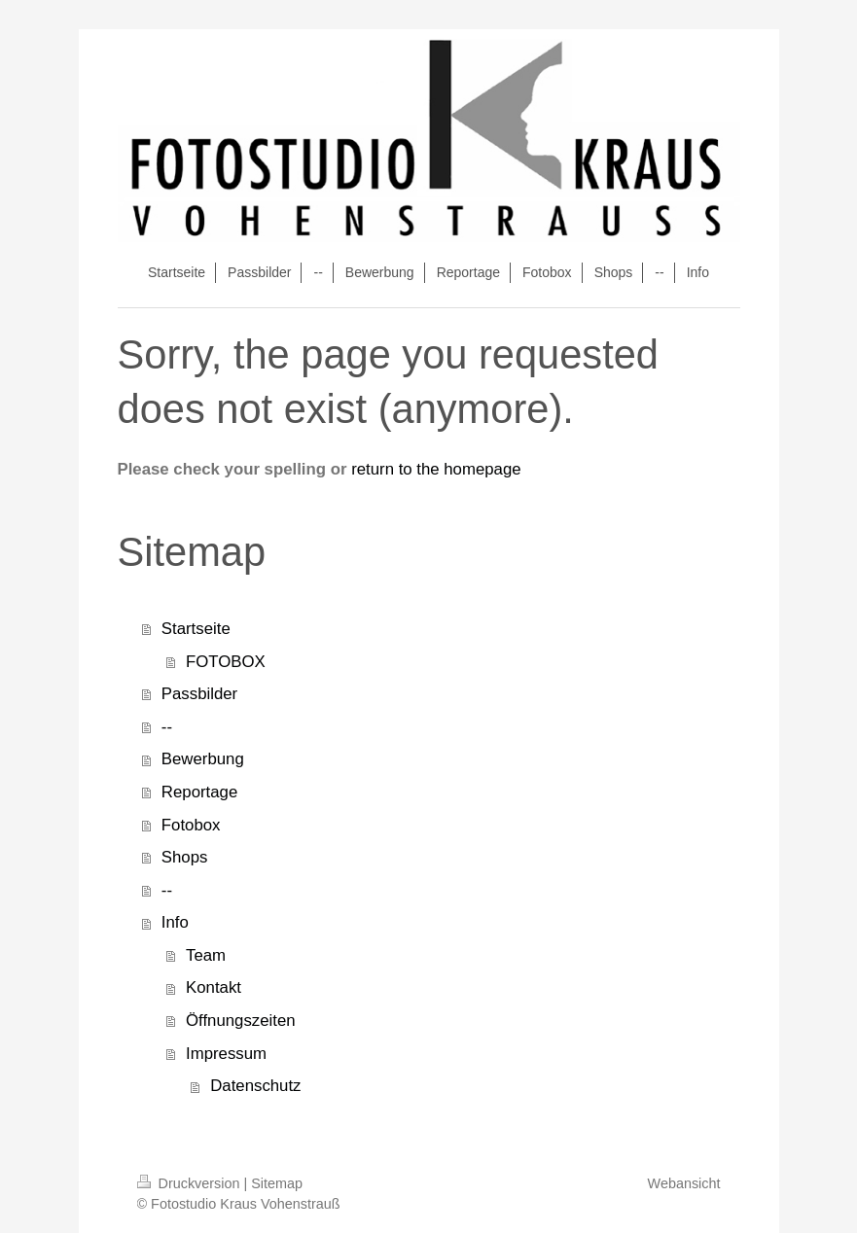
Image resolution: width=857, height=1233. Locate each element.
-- (166, 727)
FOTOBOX (226, 661)
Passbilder (199, 694)
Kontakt (213, 987)
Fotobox (191, 825)
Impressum (226, 1053)
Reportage (199, 792)
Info (175, 922)
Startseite (196, 628)
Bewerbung (202, 759)
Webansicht (684, 1183)
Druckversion (190, 1183)
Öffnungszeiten (241, 1020)
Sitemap (277, 1183)
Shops (184, 857)
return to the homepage (435, 469)
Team (206, 955)
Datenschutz (255, 1085)
